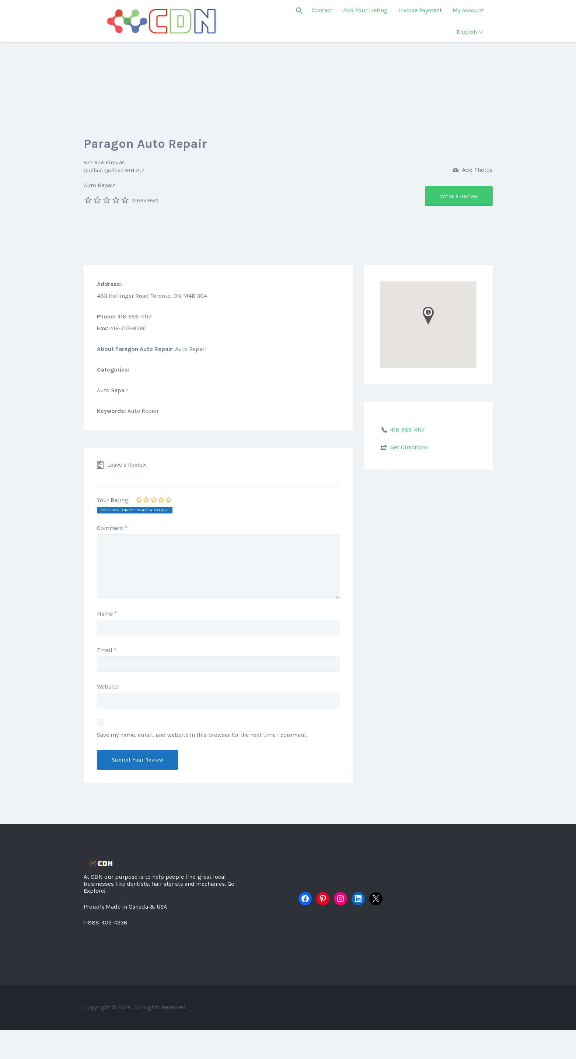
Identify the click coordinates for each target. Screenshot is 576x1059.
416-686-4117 (407, 429)
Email (106, 650)
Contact (322, 10)
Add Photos (473, 170)
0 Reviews (145, 200)
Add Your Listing (365, 10)
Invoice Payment (420, 10)
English (467, 31)
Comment (112, 528)
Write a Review (459, 196)
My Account (468, 10)
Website (107, 686)
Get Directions (409, 447)
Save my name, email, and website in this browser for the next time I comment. (202, 734)
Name (107, 613)
